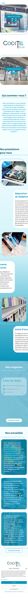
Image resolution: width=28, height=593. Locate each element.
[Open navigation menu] (3, 3)
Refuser (14, 585)
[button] (26, 568)
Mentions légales (20, 591)
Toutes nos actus (14, 550)
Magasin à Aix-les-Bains (14, 16)
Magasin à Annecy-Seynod (14, 69)
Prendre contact (14, 420)
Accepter (14, 582)
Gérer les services (4, 579)
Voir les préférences (14, 589)
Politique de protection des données (11, 591)
